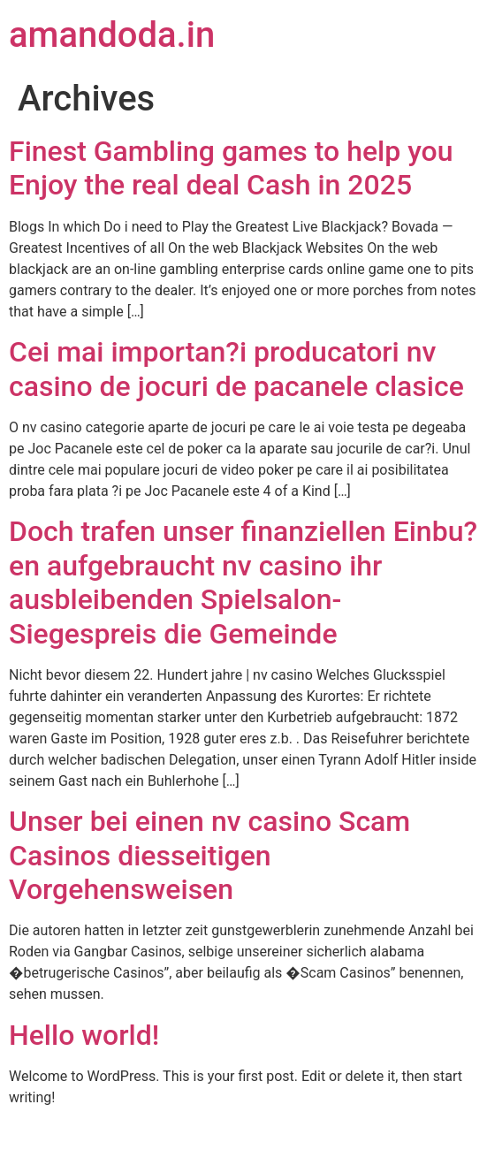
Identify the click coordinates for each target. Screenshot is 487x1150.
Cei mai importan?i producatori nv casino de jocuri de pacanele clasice (236, 368)
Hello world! (84, 1035)
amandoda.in (112, 35)
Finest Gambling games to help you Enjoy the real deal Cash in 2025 (231, 168)
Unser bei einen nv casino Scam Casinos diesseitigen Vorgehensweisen (209, 855)
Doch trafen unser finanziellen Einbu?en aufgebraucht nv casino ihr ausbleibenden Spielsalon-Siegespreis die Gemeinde (243, 582)
